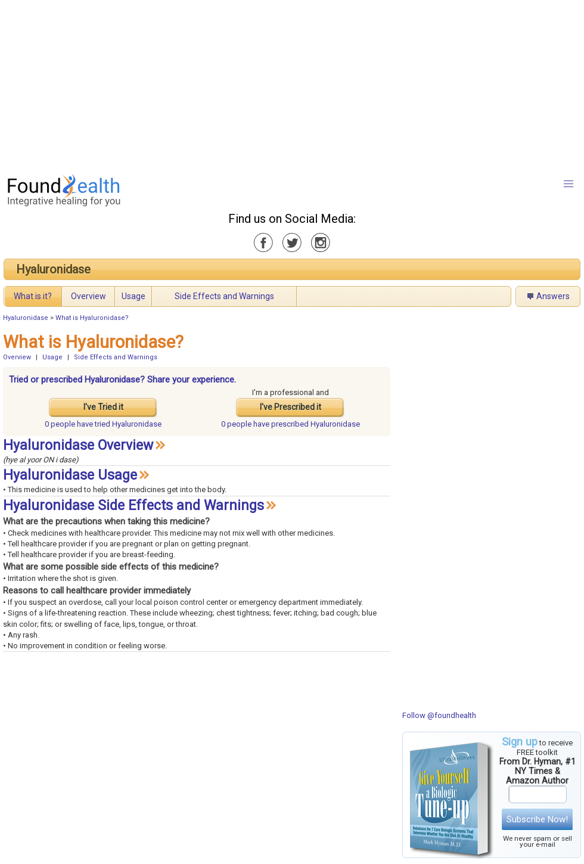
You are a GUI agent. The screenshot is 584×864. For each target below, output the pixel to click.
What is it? (33, 296)
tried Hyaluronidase (103, 423)
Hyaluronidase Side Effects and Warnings (133, 506)
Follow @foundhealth (439, 715)
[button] (568, 184)
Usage (133, 296)
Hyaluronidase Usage (70, 475)
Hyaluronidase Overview (78, 445)
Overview (88, 296)
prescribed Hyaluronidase (290, 423)
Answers (553, 296)
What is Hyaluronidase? (92, 318)
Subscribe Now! (537, 819)
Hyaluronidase (53, 269)
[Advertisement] (281, 83)
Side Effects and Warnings (224, 296)
